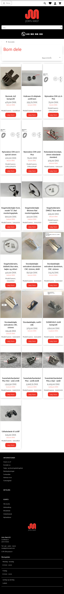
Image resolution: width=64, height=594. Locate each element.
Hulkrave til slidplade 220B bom (32, 97)
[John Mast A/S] (32, 527)
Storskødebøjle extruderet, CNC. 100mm (10, 325)
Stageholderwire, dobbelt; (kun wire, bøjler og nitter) (10, 266)
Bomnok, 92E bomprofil (10, 97)
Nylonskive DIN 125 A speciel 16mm (10, 153)
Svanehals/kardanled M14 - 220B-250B (32, 379)
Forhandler (6, 474)
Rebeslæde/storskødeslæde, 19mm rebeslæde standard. (53, 154)
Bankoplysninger (8, 471)
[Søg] (61, 27)
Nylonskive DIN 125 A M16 (53, 97)
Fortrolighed (7, 480)
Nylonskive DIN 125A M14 (32, 153)
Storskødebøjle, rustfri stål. (32, 323)
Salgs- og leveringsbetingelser (13, 468)
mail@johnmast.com (8, 548)
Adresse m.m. (7, 477)
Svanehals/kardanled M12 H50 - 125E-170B (10, 379)
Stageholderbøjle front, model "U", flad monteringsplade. (10, 210)
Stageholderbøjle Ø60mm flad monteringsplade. (32, 210)
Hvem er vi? (7, 461)
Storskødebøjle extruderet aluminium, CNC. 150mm (53, 266)
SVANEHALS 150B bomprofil (53, 323)
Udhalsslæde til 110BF (11, 431)
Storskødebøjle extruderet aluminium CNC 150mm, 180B (32, 266)
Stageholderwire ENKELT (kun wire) (53, 209)
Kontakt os (6, 465)
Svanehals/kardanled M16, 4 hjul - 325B (53, 379)
